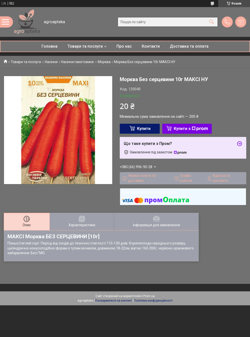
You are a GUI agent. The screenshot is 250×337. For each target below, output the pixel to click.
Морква (104, 62)
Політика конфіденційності (153, 300)
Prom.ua (149, 296)
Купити (143, 128)
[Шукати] (212, 21)
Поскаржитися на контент (113, 300)
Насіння (51, 62)
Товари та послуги (85, 46)
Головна (50, 46)
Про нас (124, 46)
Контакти (151, 46)
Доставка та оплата (189, 46)
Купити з (191, 128)
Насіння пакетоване (77, 62)
